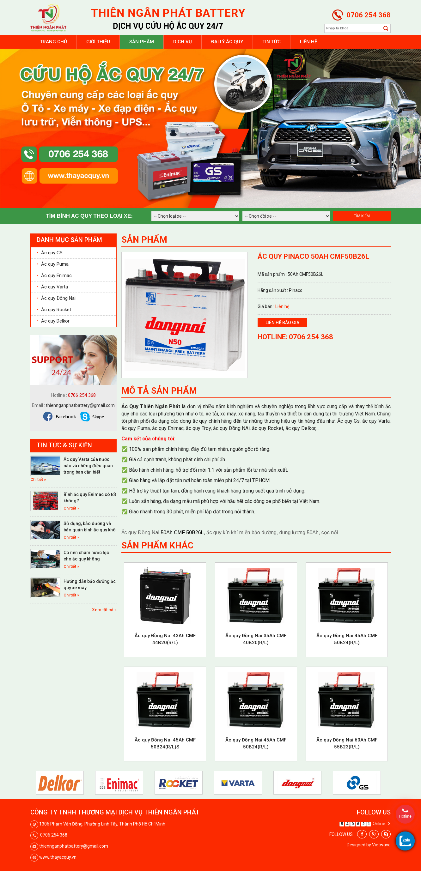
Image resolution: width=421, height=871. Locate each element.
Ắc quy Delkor (53, 321)
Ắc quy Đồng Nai (56, 298)
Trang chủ (53, 42)
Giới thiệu (98, 42)
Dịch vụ (182, 42)
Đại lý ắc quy (227, 42)
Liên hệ (308, 42)
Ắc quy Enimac (54, 275)
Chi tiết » (38, 479)
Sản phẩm (141, 42)
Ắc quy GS (50, 253)
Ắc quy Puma (53, 264)
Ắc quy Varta (52, 287)
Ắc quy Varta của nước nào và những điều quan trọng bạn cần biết (88, 466)
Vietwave (381, 844)
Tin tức (271, 42)
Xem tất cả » (104, 609)
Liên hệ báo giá (282, 322)
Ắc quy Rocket (54, 309)
